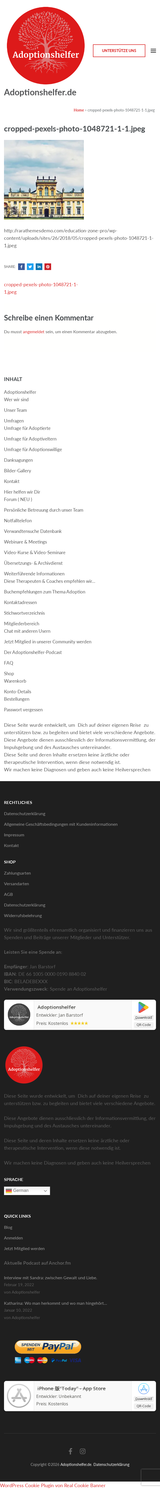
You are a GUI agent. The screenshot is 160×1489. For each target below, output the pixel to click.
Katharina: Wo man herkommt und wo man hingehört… (55, 1303)
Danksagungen (18, 460)
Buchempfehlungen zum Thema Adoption (44, 591)
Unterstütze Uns (119, 50)
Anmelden (13, 1237)
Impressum (14, 834)
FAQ (8, 663)
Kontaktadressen (20, 602)
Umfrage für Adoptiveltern (30, 439)
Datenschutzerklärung (24, 813)
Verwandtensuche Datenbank (33, 531)
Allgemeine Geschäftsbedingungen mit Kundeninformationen (61, 824)
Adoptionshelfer (20, 392)
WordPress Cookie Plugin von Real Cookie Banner (53, 1485)
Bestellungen (16, 699)
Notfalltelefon (18, 520)
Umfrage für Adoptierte (27, 428)
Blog (8, 1227)
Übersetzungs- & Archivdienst (33, 563)
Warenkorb (15, 681)
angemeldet (33, 331)
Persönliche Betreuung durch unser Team (43, 510)
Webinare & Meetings (25, 542)
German (17, 1191)
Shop (9, 673)
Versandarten (16, 883)
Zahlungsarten (17, 872)
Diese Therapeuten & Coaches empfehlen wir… (49, 581)
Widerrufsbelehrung (23, 915)
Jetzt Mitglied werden (24, 1248)
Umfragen (14, 420)
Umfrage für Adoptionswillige (33, 449)
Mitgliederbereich (21, 623)
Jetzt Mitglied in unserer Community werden (47, 641)
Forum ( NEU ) (18, 499)
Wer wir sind (16, 399)
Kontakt (11, 481)
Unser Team (15, 410)
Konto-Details (17, 691)
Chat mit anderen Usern (27, 631)
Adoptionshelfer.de (40, 92)
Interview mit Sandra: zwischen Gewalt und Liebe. (50, 1277)
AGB (8, 894)
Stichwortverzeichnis (24, 613)
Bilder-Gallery (17, 470)
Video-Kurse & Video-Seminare (34, 552)
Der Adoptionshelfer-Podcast (33, 652)
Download (144, 1017)
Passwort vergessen (23, 709)
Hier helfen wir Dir (22, 492)
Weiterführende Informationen (34, 573)
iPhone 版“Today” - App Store (72, 1388)
